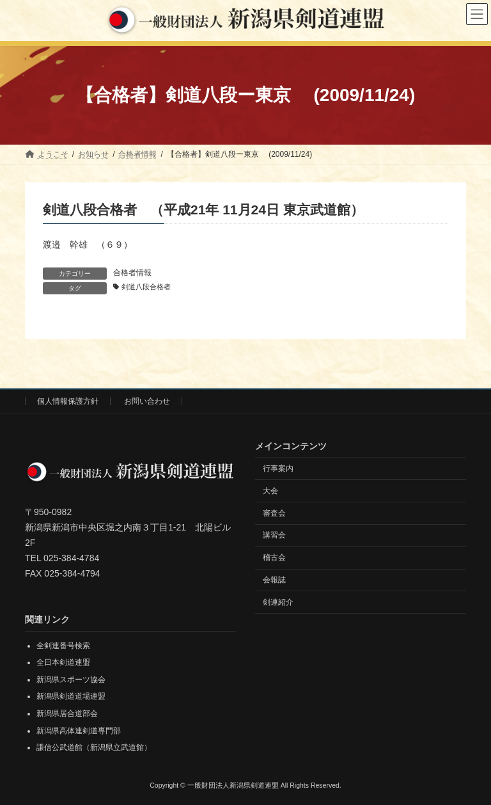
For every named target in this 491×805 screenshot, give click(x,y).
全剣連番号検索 (63, 645)
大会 (270, 490)
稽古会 (274, 557)
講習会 (274, 535)
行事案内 (278, 468)
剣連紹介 (278, 602)
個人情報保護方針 (67, 401)
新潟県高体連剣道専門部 (78, 730)
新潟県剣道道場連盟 (70, 696)
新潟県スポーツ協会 (70, 679)
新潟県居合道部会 (67, 713)
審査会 (274, 513)
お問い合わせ (147, 401)
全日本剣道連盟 (63, 662)
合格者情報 (132, 272)
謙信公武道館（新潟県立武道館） (94, 747)
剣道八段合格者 (146, 287)
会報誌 (274, 579)
